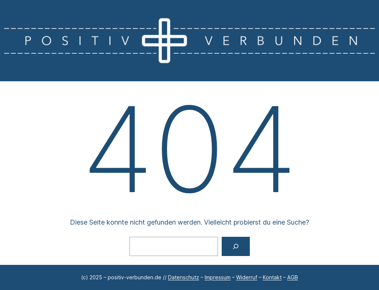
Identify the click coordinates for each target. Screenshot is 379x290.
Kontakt (272, 277)
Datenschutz (183, 277)
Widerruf (246, 277)
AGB (292, 277)
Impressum (218, 277)
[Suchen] (236, 246)
